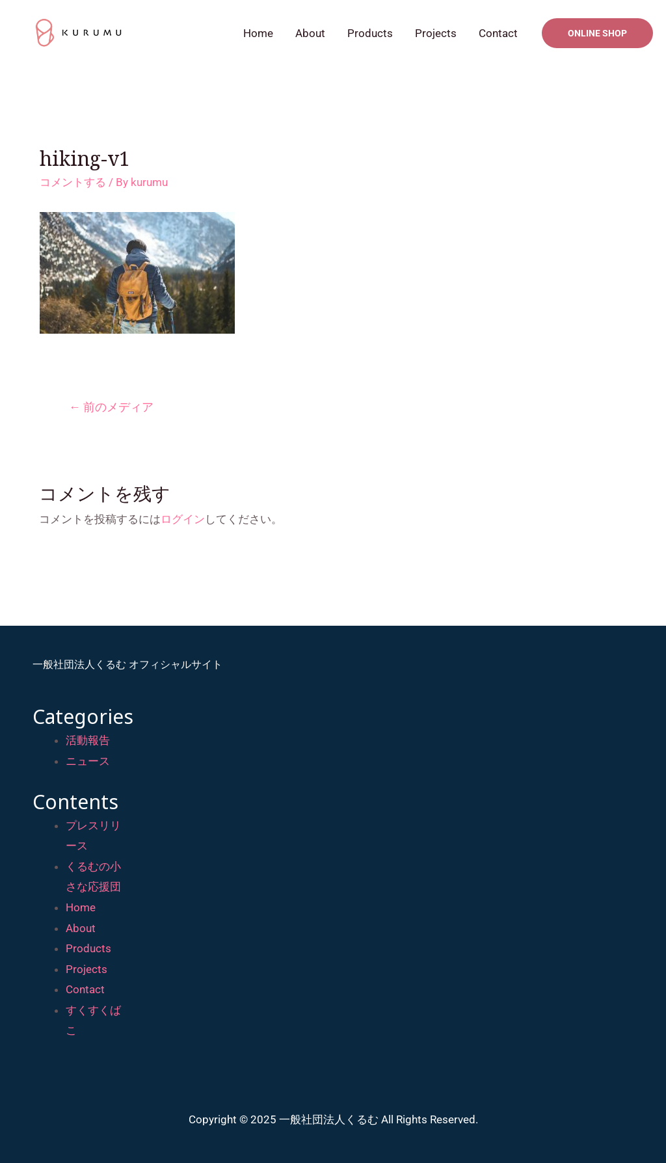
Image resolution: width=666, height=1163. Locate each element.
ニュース (88, 761)
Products (370, 33)
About (310, 33)
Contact (498, 33)
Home (258, 33)
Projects (436, 33)
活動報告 (88, 740)
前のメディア (111, 407)
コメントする (73, 182)
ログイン (183, 518)
